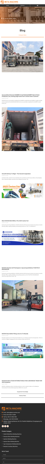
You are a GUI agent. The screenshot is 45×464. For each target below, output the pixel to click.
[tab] (22, 35)
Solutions (22, 5)
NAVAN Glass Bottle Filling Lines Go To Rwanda (15, 333)
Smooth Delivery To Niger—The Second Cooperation (16, 173)
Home (7, 5)
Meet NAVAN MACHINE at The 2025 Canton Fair (15, 221)
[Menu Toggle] (37, 5)
